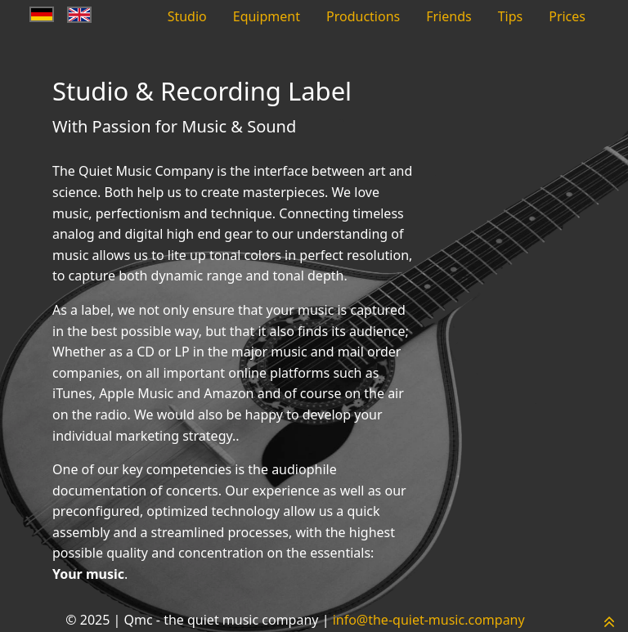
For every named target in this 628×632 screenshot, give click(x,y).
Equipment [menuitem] (266, 16)
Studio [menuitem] (187, 16)
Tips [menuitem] (510, 16)
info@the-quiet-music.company (429, 620)
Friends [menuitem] (448, 16)
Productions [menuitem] (363, 16)
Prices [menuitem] (567, 16)
